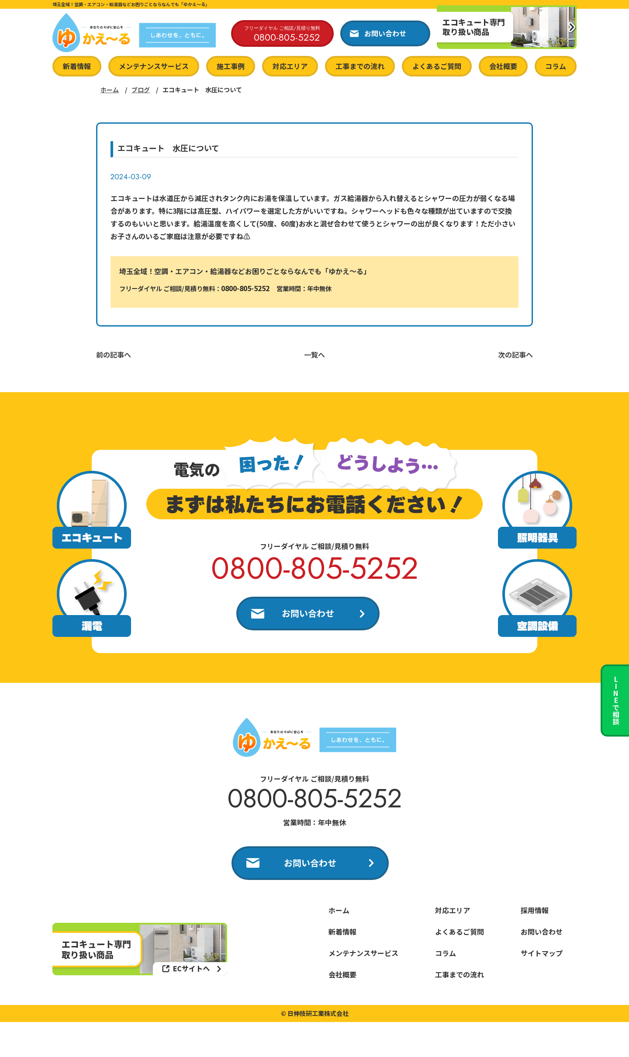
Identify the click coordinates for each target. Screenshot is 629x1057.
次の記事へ (515, 354)
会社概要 (503, 66)
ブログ (140, 89)
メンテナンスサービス (154, 66)
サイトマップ (542, 953)
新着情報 (77, 66)
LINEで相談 (616, 700)
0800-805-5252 (245, 288)
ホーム (109, 89)
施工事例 (231, 66)
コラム (555, 66)
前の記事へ (113, 354)
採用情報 (535, 910)
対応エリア (290, 66)
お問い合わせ (308, 613)
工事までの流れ (359, 66)
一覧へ (314, 354)
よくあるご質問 (436, 66)
